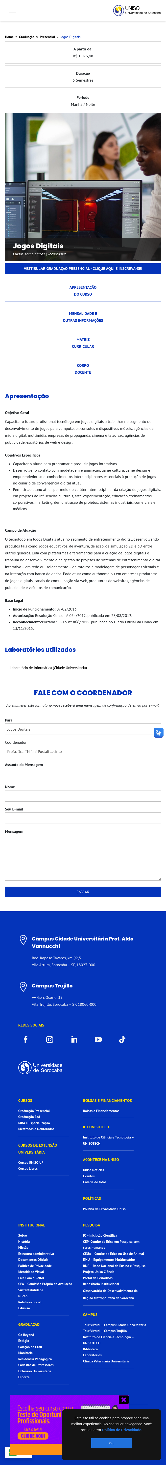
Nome (10, 786)
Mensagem (14, 831)
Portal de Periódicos (98, 1278)
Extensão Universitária (34, 1371)
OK (111, 1443)
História (24, 1241)
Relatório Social (30, 1302)
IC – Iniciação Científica (100, 1235)
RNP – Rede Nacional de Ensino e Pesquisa (114, 1266)
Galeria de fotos (94, 1182)
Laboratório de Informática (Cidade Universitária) (48, 667)
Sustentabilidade (30, 1290)
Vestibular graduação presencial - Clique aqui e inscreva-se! (83, 268)
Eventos (89, 1176)
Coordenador (15, 742)
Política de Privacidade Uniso (104, 1209)
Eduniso (24, 1308)
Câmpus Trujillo (52, 985)
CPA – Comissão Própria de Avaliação (45, 1284)
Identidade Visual (31, 1271)
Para (8, 720)
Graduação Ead (29, 1117)
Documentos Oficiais (33, 1259)
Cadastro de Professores (36, 1365)
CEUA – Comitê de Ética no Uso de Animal (113, 1253)
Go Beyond (26, 1335)
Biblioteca (90, 1349)
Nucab (22, 1296)
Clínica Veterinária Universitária (106, 1361)
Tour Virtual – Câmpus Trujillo (105, 1331)
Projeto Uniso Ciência (99, 1271)
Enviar (83, 891)
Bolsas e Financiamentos (101, 1111)
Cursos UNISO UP (31, 1162)
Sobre (22, 1235)
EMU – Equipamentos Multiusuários (109, 1259)
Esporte (24, 1377)
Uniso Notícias (93, 1170)
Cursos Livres (28, 1168)
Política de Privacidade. (122, 1430)
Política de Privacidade (35, 1266)
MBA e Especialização (34, 1123)
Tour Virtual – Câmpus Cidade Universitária (114, 1325)
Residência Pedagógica (35, 1359)
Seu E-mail (14, 809)
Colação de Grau (30, 1347)
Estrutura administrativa (36, 1253)
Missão (23, 1247)
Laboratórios (92, 1355)
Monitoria (25, 1353)
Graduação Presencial (34, 1111)
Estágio (23, 1340)
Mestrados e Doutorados (36, 1129)
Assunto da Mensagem (24, 764)
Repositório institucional (101, 1284)
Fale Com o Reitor (31, 1278)
